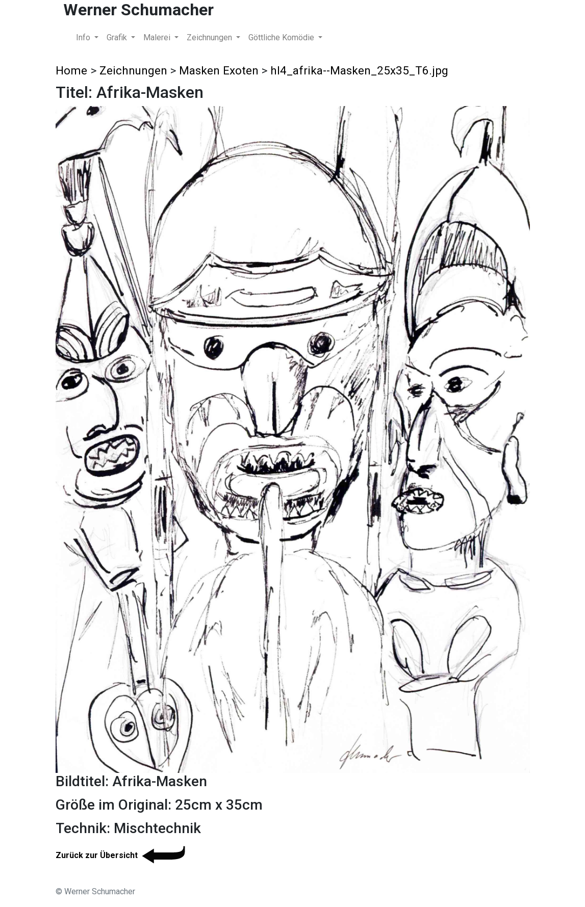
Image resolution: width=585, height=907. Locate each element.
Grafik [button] (118, 37)
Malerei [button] (157, 37)
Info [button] (84, 37)
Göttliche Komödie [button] (282, 37)
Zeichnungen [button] (210, 37)
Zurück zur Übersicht (122, 855)
